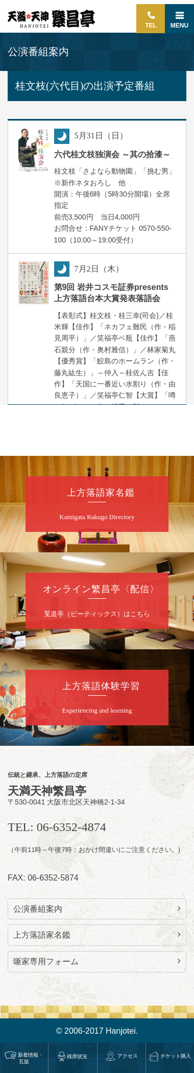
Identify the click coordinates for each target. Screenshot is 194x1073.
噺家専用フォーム (97, 961)
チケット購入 (170, 1056)
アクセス (121, 1056)
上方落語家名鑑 (97, 934)
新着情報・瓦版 (24, 1058)
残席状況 (72, 1056)
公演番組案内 (97, 908)
